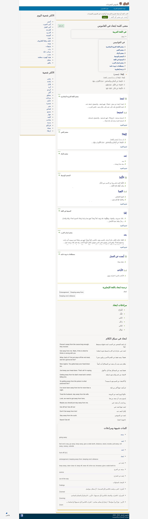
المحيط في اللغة (118, 59)
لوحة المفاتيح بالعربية (119, 8)
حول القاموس (104, 8)
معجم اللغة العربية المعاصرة (114, 47)
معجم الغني (119, 50)
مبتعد (121, 434)
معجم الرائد (119, 53)
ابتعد (122, 441)
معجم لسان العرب (117, 63)
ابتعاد (121, 456)
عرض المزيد (123, 125)
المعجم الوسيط (118, 56)
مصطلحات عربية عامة (116, 66)
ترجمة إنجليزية (118, 69)
